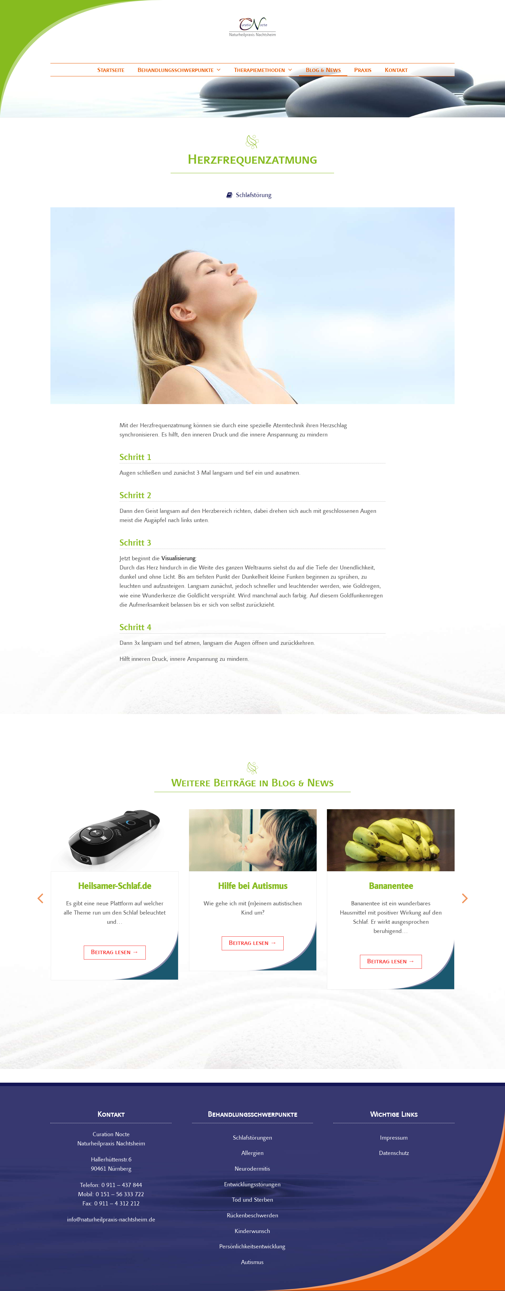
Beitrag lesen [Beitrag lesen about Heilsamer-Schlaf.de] (115, 952)
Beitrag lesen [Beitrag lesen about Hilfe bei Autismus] (253, 943)
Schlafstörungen (252, 1138)
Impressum (394, 1138)
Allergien (252, 1154)
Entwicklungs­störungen (252, 1185)
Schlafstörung (253, 195)
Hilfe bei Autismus (252, 886)
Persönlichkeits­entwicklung (252, 1247)
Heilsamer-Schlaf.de (114, 886)
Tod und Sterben (252, 1200)
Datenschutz (394, 1154)
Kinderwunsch (252, 1231)
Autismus (252, 1262)
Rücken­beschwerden (252, 1216)
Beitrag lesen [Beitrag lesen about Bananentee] (391, 961)
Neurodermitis (252, 1169)
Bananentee (391, 886)
